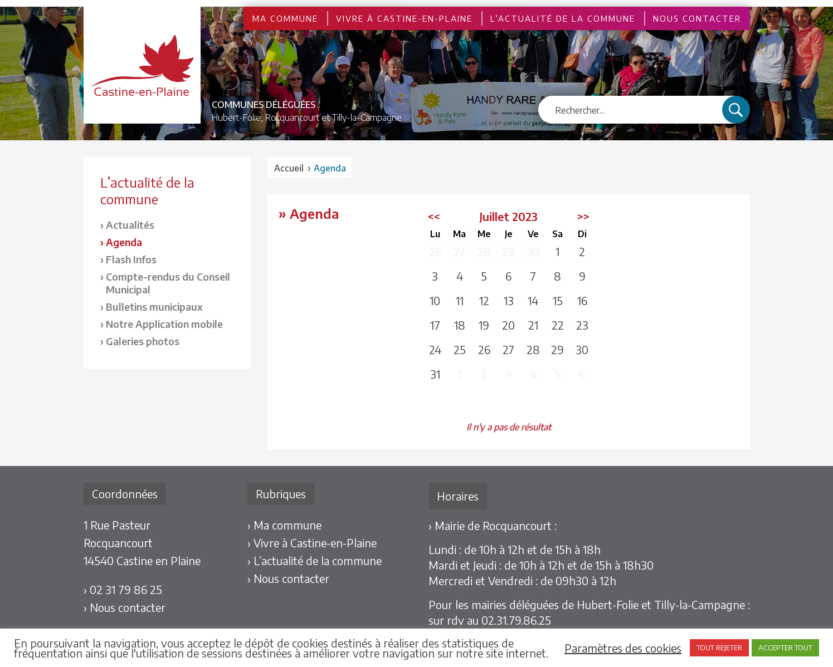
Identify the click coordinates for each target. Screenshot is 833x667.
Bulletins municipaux (154, 306)
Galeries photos (142, 341)
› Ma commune (284, 525)
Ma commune (285, 18)
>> (583, 216)
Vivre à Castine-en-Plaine (404, 18)
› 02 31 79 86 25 (123, 589)
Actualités (130, 224)
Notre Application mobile (164, 323)
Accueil (289, 168)
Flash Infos (131, 259)
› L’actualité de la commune (314, 560)
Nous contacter (697, 18)
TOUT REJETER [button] (719, 647)
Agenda (124, 242)
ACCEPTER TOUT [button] (785, 647)
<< (434, 216)
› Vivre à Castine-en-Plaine (312, 543)
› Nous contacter (124, 607)
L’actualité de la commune (562, 18)
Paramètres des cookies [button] (622, 648)
